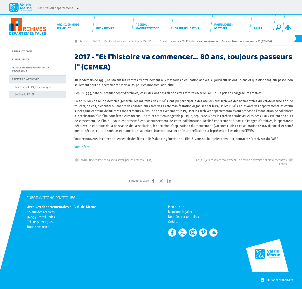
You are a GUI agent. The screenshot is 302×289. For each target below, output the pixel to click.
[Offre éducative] (192, 23)
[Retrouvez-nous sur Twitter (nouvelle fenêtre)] (182, 232)
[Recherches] (113, 23)
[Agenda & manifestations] (152, 23)
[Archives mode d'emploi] (74, 23)
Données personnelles (183, 217)
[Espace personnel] (288, 23)
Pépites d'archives (115, 41)
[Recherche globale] (279, 23)
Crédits (173, 222)
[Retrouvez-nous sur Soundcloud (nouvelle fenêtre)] (213, 232)
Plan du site (176, 207)
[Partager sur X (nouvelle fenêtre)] (161, 180)
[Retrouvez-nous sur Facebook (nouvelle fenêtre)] (172, 232)
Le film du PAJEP (141, 41)
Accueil (84, 41)
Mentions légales (180, 212)
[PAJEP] (263, 23)
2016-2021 (162, 41)
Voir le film (81, 147)
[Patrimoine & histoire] (231, 23)
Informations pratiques (51, 198)
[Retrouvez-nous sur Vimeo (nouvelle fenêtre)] (203, 232)
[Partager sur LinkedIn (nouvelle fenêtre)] (169, 180)
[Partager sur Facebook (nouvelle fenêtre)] (153, 180)
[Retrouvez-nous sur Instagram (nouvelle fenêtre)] (193, 232)
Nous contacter (38, 227)
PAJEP (96, 41)
